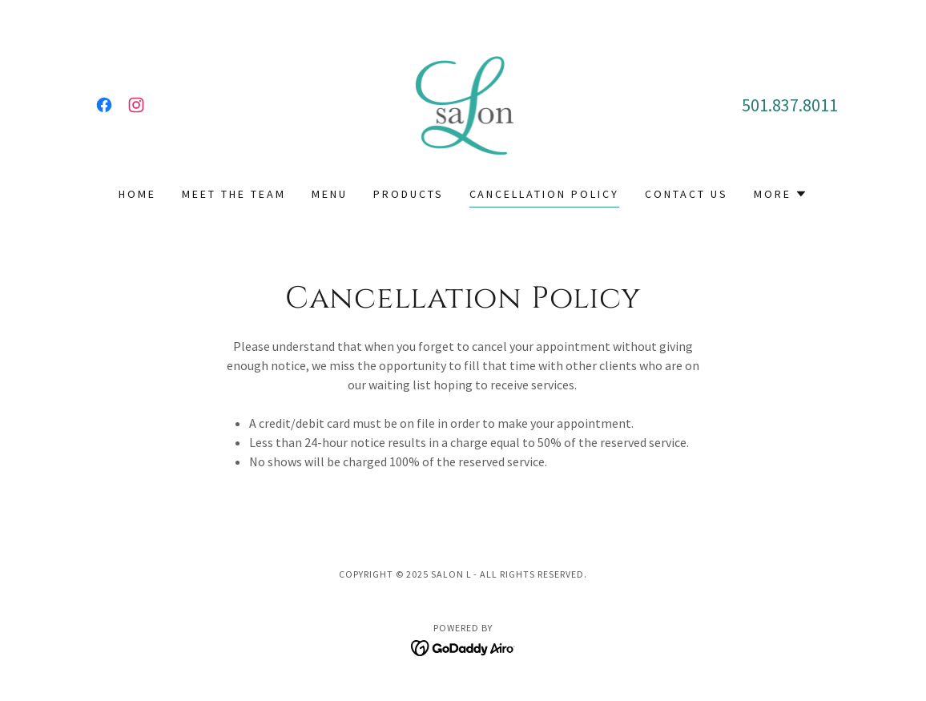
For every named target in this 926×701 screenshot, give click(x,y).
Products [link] (408, 194)
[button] (780, 193)
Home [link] (137, 194)
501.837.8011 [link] (790, 105)
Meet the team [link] (234, 194)
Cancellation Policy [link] (544, 194)
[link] (104, 105)
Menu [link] (330, 194)
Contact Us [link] (686, 194)
